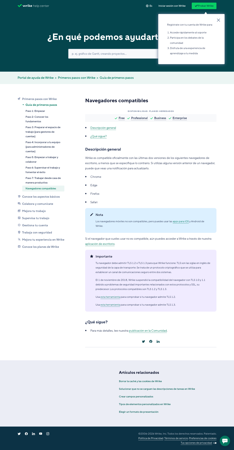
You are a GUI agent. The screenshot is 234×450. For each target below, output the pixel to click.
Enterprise (180, 118)
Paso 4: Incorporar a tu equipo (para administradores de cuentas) (43, 147)
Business (160, 118)
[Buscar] (117, 54)
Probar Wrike (204, 6)
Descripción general (103, 128)
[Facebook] (150, 341)
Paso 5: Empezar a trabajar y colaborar (42, 159)
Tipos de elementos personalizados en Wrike (145, 404)
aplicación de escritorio (100, 244)
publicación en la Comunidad (148, 331)
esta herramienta (110, 297)
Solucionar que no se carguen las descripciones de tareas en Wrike (157, 389)
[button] (172, 6)
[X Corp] (143, 341)
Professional (139, 118)
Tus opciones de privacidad (196, 443)
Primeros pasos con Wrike (76, 78)
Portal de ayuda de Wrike (36, 78)
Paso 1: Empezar (35, 111)
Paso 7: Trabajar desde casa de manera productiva (43, 180)
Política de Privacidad (150, 438)
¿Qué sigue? (98, 136)
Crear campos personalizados (136, 396)
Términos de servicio (176, 438)
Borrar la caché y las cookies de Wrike (140, 381)
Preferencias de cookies (202, 438)
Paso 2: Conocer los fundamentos (37, 119)
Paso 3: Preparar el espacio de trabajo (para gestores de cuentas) (43, 132)
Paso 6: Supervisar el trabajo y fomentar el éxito (43, 170)
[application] (225, 441)
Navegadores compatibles (41, 188)
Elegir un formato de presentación (138, 412)
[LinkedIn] (158, 341)
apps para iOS (181, 221)
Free (122, 118)
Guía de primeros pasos (117, 78)
